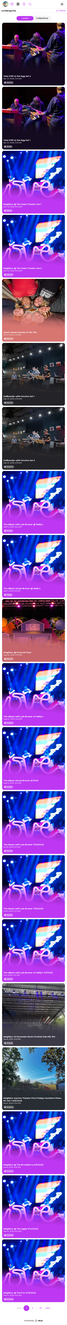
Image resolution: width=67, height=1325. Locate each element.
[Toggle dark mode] (62, 4)
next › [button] (48, 1308)
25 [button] (40, 1308)
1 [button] (26, 1308)
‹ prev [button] (19, 1308)
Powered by (33, 1320)
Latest (25, 18)
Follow (61, 10)
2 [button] (32, 1308)
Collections (42, 18)
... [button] (36, 1308)
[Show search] (30, 4)
